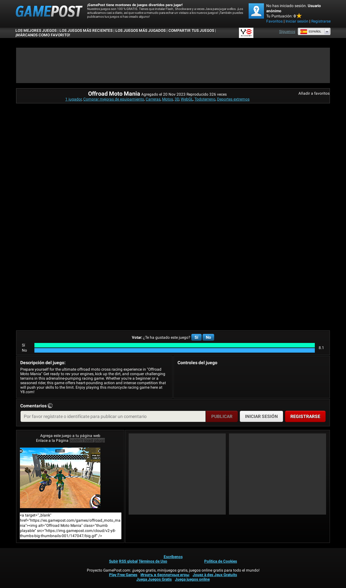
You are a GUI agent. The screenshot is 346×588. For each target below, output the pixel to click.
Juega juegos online (192, 579)
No (208, 337)
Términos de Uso (153, 561)
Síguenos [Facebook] (287, 31)
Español (310, 31)
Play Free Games (123, 575)
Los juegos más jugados (140, 30)
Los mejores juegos (36, 30)
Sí (196, 337)
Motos (167, 99)
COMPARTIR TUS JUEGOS (191, 30)
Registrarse (321, 21)
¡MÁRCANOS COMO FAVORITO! (42, 35)
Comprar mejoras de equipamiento (113, 99)
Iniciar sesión (297, 21)
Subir (113, 561)
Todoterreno (205, 99)
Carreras (153, 99)
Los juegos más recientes (86, 30)
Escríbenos (173, 557)
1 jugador (73, 99)
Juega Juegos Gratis (154, 579)
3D (177, 99)
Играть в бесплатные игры (165, 575)
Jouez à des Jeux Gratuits (215, 575)
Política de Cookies (220, 561)
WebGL (187, 99)
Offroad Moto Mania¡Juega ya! (60, 477)
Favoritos (274, 21)
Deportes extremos (233, 99)
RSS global (128, 561)
